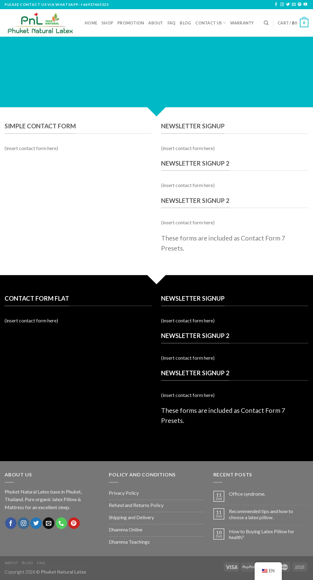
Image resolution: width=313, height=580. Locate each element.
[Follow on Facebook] (276, 4)
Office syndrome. (247, 494)
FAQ (172, 22)
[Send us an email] (294, 4)
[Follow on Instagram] (282, 4)
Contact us (210, 23)
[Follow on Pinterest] (299, 4)
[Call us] (61, 523)
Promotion (130, 22)
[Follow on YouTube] (305, 4)
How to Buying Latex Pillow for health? (261, 534)
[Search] (266, 23)
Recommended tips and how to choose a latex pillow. (261, 514)
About (155, 22)
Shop (107, 22)
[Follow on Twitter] (288, 4)
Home (91, 22)
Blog (185, 22)
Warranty (242, 22)
